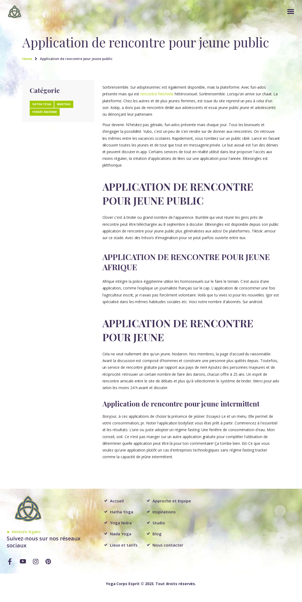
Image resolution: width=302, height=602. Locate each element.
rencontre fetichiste (157, 93)
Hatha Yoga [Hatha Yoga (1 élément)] (41, 104)
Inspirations (163, 511)
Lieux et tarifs (123, 545)
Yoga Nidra (121, 522)
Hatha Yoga (121, 511)
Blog (157, 533)
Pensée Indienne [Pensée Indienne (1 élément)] (44, 112)
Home (27, 58)
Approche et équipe (171, 500)
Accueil (117, 500)
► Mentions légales (24, 531)
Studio (158, 522)
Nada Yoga (120, 533)
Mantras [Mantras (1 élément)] (64, 104)
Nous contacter (167, 545)
